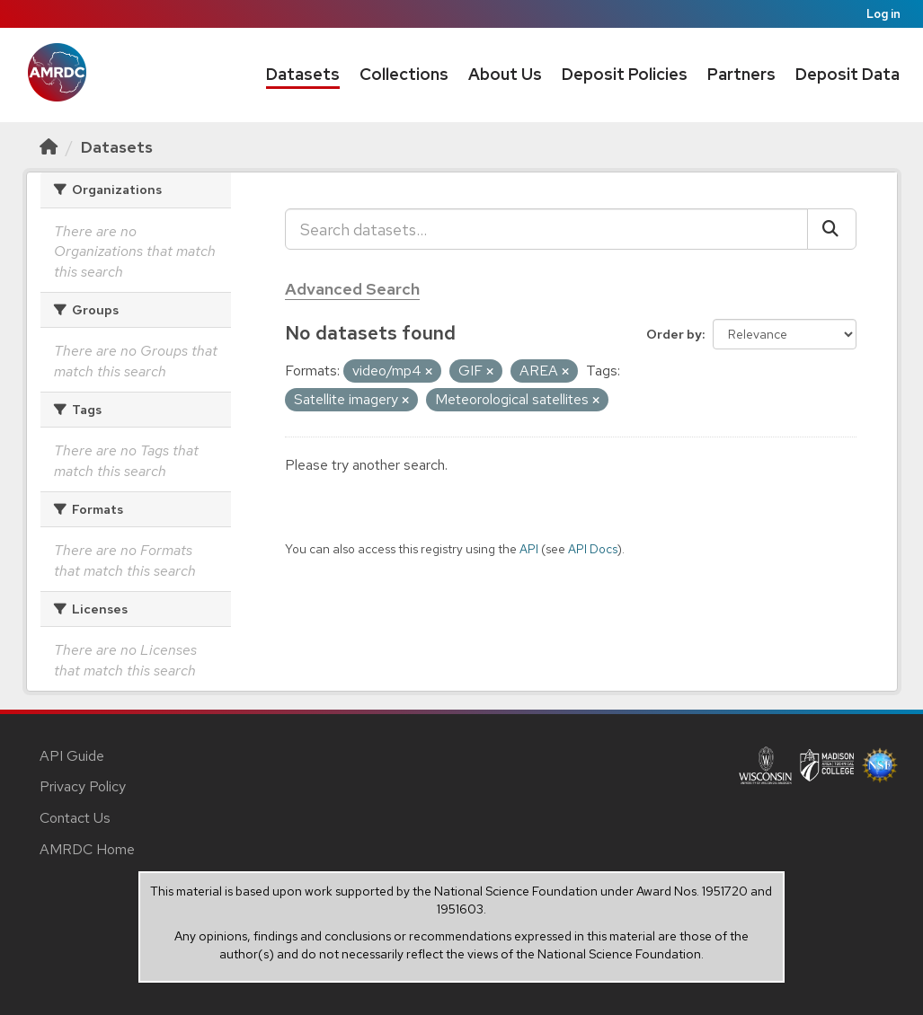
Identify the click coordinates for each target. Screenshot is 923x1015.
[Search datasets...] (546, 229)
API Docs (592, 549)
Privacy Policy (83, 786)
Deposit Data (847, 74)
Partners (741, 74)
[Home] (49, 147)
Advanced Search (352, 288)
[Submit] (831, 229)
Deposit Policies (625, 74)
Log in (883, 14)
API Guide (72, 755)
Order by (674, 334)
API (528, 549)
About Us (505, 74)
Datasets (303, 74)
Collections (403, 74)
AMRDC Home (87, 849)
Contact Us (75, 817)
